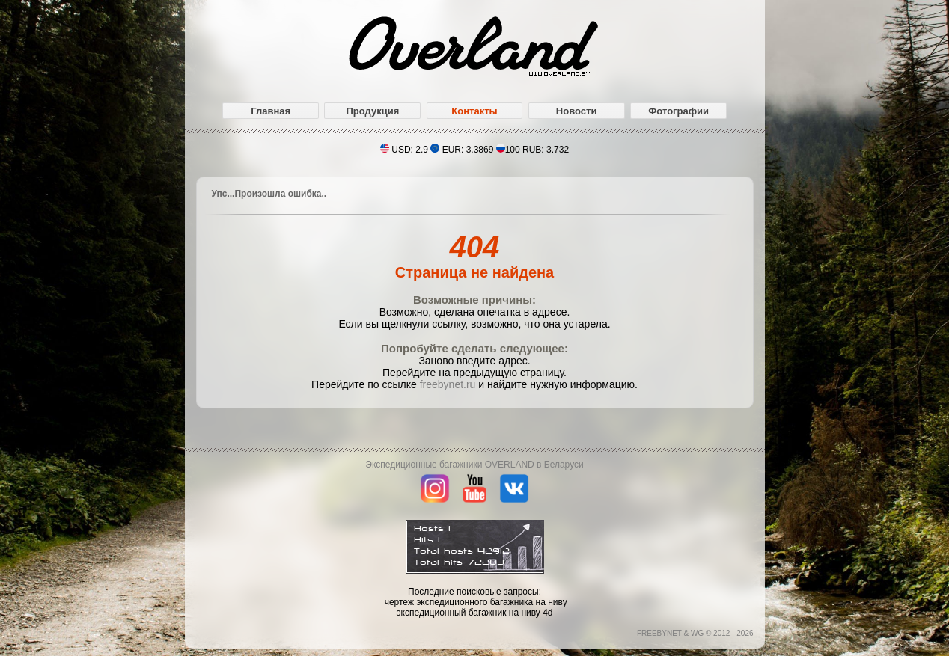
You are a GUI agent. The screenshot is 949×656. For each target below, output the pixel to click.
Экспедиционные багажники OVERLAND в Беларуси (474, 464)
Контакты (474, 111)
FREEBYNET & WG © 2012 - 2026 (695, 633)
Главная (270, 111)
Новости (576, 111)
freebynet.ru (448, 384)
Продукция (372, 111)
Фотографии (678, 111)
